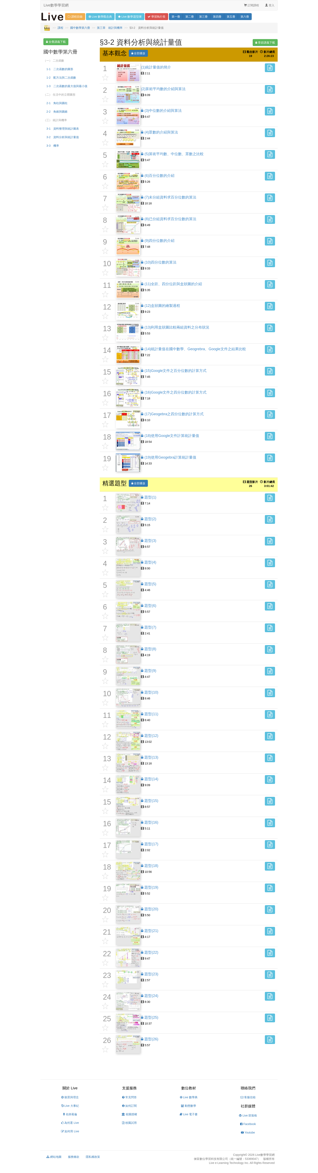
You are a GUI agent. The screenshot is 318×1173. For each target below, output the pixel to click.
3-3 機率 (52, 145)
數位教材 (188, 1088)
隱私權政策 (93, 1156)
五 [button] (231, 16)
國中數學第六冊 (80, 27)
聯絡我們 (248, 1088)
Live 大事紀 (70, 1105)
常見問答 (129, 1097)
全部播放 (138, 53)
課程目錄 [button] (75, 16)
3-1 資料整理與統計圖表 (62, 128)
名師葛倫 (70, 1114)
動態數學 (188, 1105)
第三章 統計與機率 (109, 27)
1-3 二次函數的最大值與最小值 (66, 86)
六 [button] (245, 16)
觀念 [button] (100, 16)
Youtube (248, 1132)
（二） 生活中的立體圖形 (59, 94)
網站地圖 (53, 1156)
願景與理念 (70, 1097)
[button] (270, 67)
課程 (60, 27)
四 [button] (217, 16)
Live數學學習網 (56, 5)
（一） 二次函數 (53, 60)
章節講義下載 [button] (265, 42)
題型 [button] (130, 16)
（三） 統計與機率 (55, 120)
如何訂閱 (129, 1105)
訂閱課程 (251, 5)
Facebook (248, 1124)
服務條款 (73, 1156)
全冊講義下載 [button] (56, 41)
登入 (269, 5)
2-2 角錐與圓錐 (57, 111)
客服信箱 (248, 1097)
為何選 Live (70, 1122)
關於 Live (69, 1088)
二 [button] (189, 16)
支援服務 (129, 1088)
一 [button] (176, 16)
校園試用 (129, 1122)
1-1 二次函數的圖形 (59, 69)
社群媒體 (248, 1106)
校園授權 (129, 1114)
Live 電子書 (189, 1114)
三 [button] (203, 16)
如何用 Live (70, 1131)
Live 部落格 (248, 1115)
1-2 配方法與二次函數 (61, 77)
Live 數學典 (189, 1097)
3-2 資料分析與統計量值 (62, 137)
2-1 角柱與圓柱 (57, 103)
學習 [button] (156, 16)
